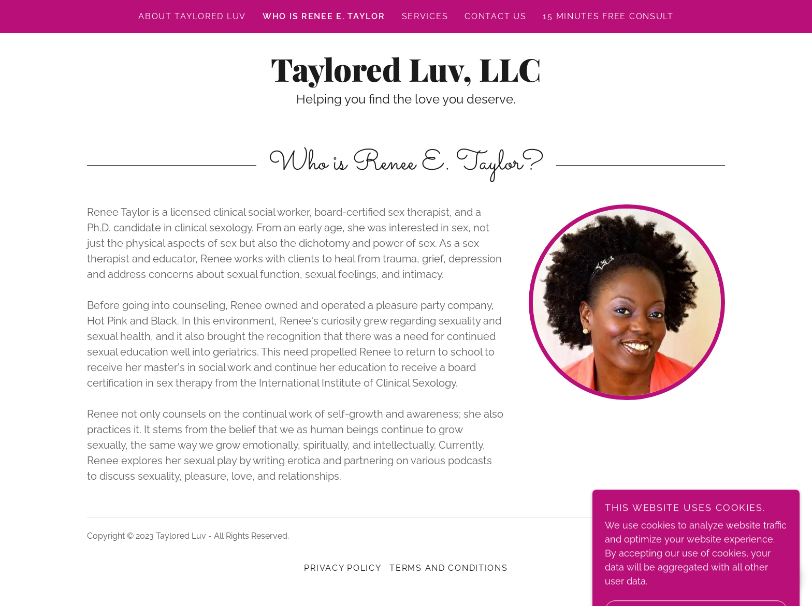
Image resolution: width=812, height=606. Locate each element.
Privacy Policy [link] (342, 568)
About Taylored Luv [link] (192, 16)
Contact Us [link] (495, 16)
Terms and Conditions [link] (448, 568)
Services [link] (425, 16)
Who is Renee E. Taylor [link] (324, 16)
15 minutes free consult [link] (608, 16)
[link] (405, 78)
